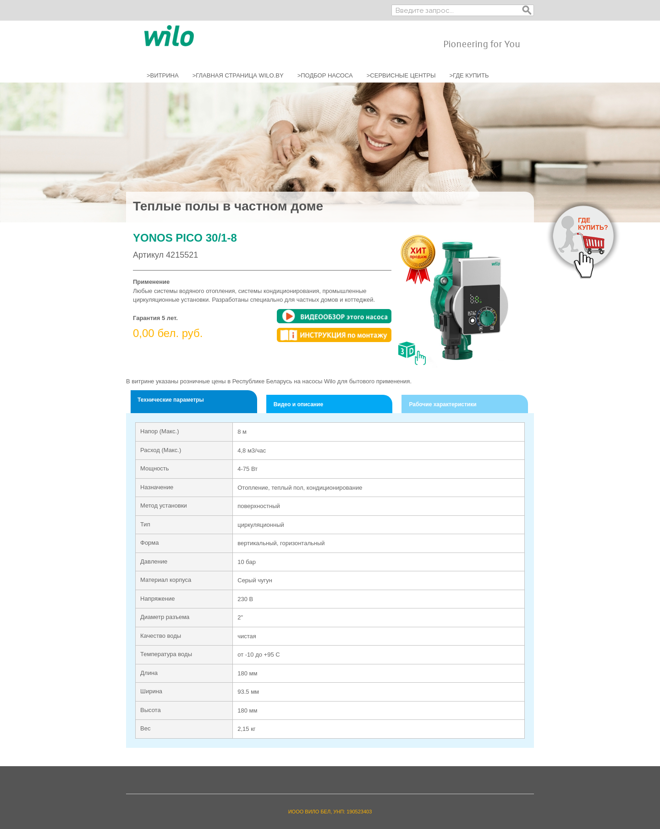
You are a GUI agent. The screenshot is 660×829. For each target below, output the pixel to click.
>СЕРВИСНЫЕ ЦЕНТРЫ (401, 75)
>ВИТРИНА (163, 75)
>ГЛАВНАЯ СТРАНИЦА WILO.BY (238, 75)
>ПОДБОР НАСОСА (325, 75)
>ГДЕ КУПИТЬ (469, 75)
